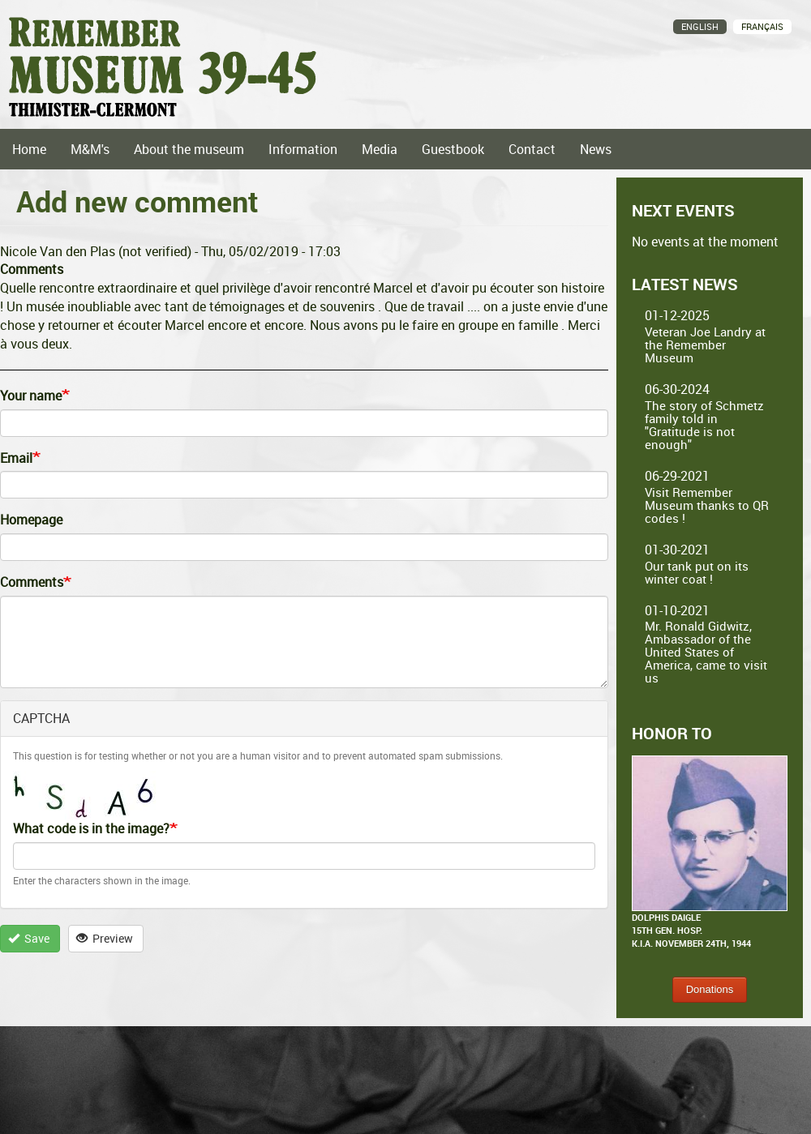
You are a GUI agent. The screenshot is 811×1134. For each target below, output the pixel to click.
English (700, 26)
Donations (710, 989)
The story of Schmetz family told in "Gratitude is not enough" (704, 425)
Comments (31, 582)
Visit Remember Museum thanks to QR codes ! (707, 505)
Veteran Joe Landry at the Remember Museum (705, 344)
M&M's (90, 149)
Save (29, 938)
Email (16, 458)
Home (29, 149)
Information (302, 149)
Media (379, 149)
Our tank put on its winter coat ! (697, 572)
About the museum (189, 149)
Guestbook (453, 149)
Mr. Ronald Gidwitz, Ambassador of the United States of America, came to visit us (706, 651)
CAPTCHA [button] (41, 718)
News (595, 149)
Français (762, 26)
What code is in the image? (91, 828)
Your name (31, 395)
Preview (105, 938)
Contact (532, 149)
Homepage (31, 519)
